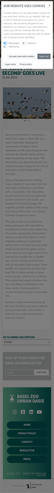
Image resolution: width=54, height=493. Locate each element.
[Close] (49, 5)
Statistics (32, 43)
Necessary (14, 43)
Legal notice (10, 64)
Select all (44, 56)
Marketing (14, 46)
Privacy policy (26, 64)
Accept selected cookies (21, 56)
